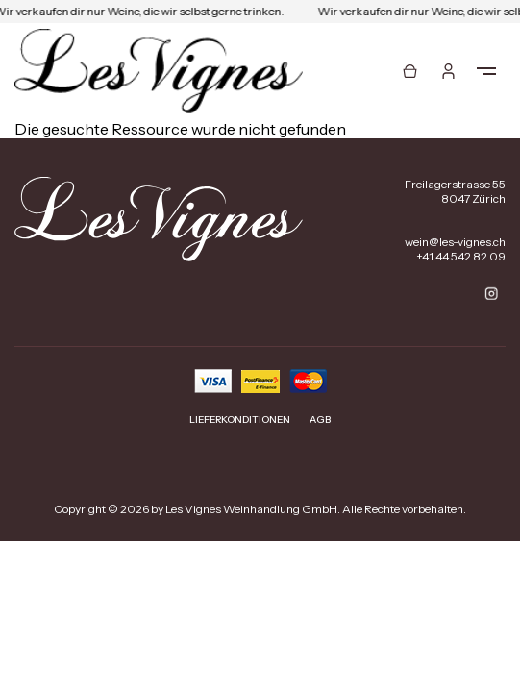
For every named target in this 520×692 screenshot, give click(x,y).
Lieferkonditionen (239, 419)
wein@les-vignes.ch (455, 242)
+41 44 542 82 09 (461, 256)
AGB (320, 419)
